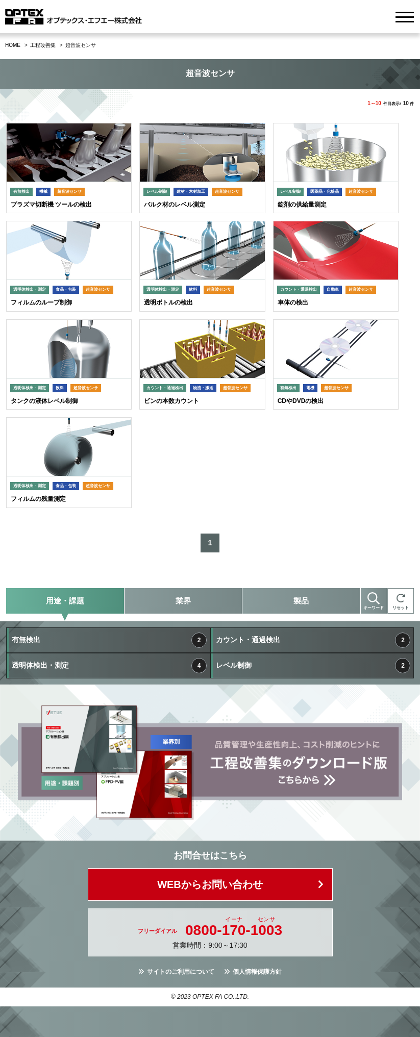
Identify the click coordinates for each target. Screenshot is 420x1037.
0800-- (233, 930)
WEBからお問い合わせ (210, 884)
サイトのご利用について (180, 971)
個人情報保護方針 (257, 971)
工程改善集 (43, 45)
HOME (12, 45)
